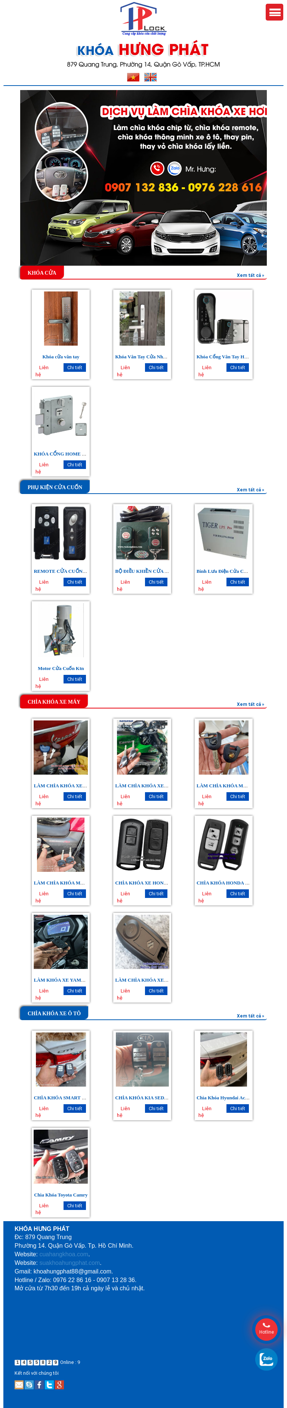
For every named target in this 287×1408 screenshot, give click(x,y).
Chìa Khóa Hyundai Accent (225, 1097)
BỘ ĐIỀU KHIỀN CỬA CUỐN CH (151, 571)
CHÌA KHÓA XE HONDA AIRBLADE (156, 883)
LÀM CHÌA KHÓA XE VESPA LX (70, 785)
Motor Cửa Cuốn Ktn (61, 668)
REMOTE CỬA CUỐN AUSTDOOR (72, 571)
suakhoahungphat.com (69, 1263)
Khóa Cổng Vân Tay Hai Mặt (227, 356)
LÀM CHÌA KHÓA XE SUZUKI (149, 980)
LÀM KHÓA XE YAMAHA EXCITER (74, 980)
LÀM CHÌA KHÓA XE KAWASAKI (153, 785)
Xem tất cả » (250, 275)
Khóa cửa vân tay (60, 356)
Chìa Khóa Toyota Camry (60, 1195)
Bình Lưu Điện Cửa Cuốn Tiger (231, 571)
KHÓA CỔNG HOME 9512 (63, 454)
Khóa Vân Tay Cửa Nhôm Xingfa (150, 356)
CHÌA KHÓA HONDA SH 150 (228, 883)
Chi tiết (74, 367)
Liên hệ (42, 371)
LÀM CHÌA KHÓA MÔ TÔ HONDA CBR (241, 785)
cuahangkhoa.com (63, 1254)
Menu (274, 12)
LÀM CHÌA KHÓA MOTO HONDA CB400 (79, 883)
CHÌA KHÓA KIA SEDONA (145, 1097)
